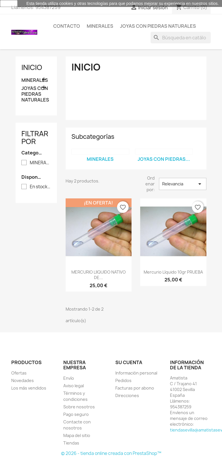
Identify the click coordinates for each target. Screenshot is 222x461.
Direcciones (127, 395)
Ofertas (19, 373)
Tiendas (71, 443)
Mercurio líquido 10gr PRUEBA (173, 272)
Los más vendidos (28, 388)
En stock (40, 187)
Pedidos (123, 380)
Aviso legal (73, 385)
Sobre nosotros (79, 407)
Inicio (31, 67)
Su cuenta (128, 362)
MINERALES (100, 26)
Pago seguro (76, 414)
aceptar (9, 3)
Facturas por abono (134, 388)
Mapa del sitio (76, 435)
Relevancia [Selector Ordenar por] (182, 183)
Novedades (22, 380)
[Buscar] (181, 37)
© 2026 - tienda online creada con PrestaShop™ (111, 453)
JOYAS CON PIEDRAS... (164, 159)
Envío (68, 378)
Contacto (66, 26)
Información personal (136, 373)
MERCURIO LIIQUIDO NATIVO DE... (98, 275)
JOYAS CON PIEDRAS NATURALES (158, 26)
